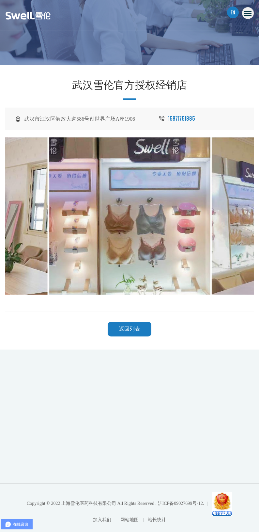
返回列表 (129, 329)
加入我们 (103, 519)
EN (233, 12)
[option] (129, 216)
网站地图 (130, 519)
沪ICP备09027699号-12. (181, 503)
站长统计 (157, 519)
